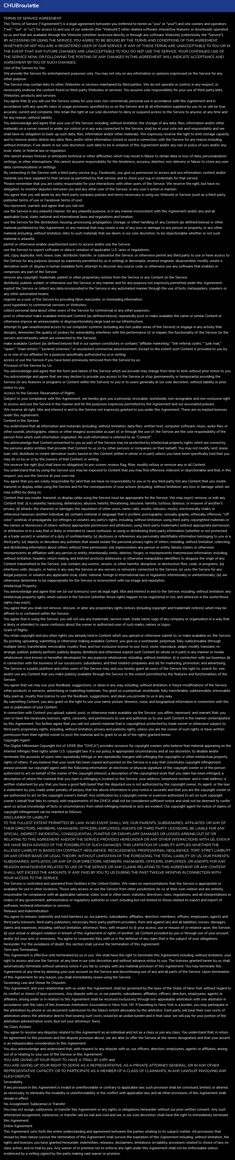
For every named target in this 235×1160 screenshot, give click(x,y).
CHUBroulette (21, 5)
